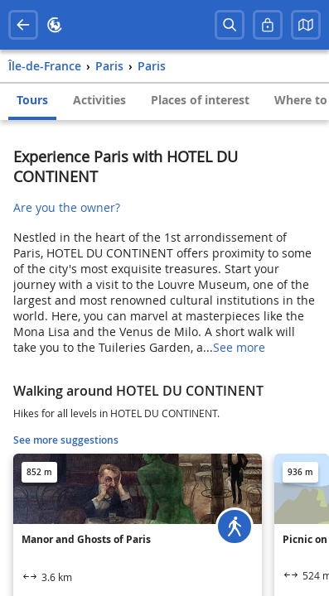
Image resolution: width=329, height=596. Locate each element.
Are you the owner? (66, 207)
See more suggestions (66, 440)
